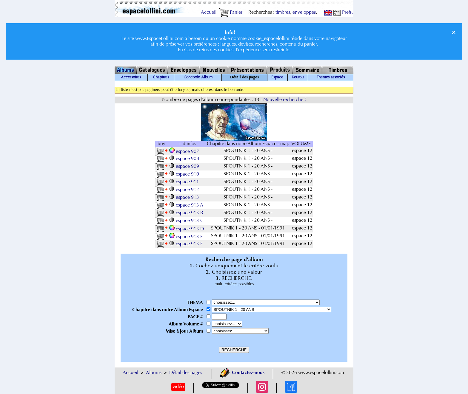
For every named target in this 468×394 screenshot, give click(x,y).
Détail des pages (185, 372)
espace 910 (184, 174)
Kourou (298, 77)
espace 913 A (187, 205)
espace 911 (184, 182)
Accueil (209, 12)
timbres (282, 12)
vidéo (178, 386)
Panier (230, 12)
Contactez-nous (242, 372)
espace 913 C (187, 220)
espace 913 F (186, 244)
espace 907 (184, 151)
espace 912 (184, 189)
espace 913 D (187, 229)
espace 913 (184, 197)
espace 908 (184, 158)
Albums (153, 372)
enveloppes (304, 12)
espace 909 (184, 166)
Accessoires (131, 77)
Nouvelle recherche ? (284, 99)
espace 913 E (186, 237)
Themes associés (331, 77)
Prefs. (343, 12)
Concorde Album (198, 77)
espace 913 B (187, 213)
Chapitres (161, 77)
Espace (277, 77)
